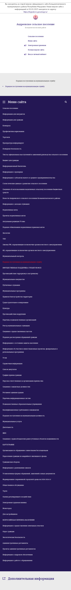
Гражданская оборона (11, 462)
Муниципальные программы (14, 291)
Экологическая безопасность (14, 537)
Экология (6, 233)
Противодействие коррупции (14, 314)
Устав (5, 358)
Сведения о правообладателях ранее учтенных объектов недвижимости (31, 439)
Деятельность (8, 427)
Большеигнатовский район (35, 28)
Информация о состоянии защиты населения (20, 343)
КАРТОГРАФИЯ (8, 445)
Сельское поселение (10, 108)
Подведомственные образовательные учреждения (22, 404)
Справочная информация (12, 364)
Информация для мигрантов (14, 114)
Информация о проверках (13, 172)
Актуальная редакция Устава (14, 221)
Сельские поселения (36, 36)
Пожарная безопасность (12, 149)
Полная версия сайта (36, 50)
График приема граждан (12, 375)
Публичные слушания (11, 285)
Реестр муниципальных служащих (16, 326)
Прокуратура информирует (13, 143)
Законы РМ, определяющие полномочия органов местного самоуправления (32, 245)
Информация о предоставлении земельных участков (23, 526)
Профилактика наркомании (13, 131)
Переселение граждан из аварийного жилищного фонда (24, 456)
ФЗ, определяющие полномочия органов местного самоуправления (29, 250)
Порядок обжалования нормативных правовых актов (24, 227)
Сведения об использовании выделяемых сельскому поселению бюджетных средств (32, 190)
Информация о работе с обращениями (17, 560)
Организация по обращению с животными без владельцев (25, 450)
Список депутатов (10, 369)
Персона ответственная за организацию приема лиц (23, 381)
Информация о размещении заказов (17, 468)
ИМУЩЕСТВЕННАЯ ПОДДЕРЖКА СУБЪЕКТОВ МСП (22, 268)
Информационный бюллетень (14, 166)
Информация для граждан (13, 120)
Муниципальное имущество (14, 279)
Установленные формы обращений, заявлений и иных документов (29, 474)
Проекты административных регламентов (19, 549)
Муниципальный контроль (13, 256)
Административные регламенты (15, 543)
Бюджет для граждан (11, 160)
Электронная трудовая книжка (14, 503)
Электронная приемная (37, 45)
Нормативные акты (10, 210)
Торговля (6, 137)
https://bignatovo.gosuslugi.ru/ (35, 12)
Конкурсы (7, 126)
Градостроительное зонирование (15, 302)
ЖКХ (4, 433)
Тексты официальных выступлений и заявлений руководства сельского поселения (35, 155)
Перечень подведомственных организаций (19, 320)
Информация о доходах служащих (16, 204)
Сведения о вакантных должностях (16, 387)
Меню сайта (32, 41)
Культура (6, 308)
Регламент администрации (13, 393)
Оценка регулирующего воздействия (17, 497)
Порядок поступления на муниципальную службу (25, 86)
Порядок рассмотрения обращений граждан (20, 337)
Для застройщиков (10, 514)
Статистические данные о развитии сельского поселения (25, 184)
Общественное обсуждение (13, 485)
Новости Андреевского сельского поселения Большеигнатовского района (31, 198)
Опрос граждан (8, 531)
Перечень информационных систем (17, 398)
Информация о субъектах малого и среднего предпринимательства (29, 178)
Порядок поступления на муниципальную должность (24, 416)
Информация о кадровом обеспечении (18, 555)
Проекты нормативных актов (14, 216)
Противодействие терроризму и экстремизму (20, 274)
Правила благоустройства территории (17, 297)
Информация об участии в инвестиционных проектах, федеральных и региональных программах (30, 350)
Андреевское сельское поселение (36, 24)
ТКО (4, 239)
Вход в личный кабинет (37, 54)
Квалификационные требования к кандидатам (21, 410)
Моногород (7, 508)
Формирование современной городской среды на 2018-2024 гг (27, 479)
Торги (5, 491)
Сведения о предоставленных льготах (17, 331)
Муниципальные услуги (12, 421)
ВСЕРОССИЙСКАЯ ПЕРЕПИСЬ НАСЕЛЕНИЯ (19, 520)
